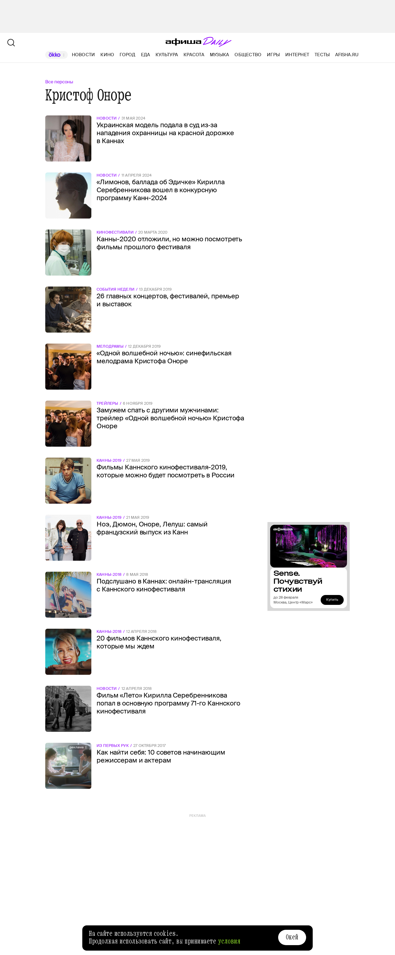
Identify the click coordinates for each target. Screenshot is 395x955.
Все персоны (59, 82)
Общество (248, 55)
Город (127, 55)
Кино (107, 55)
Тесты (322, 55)
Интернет (297, 55)
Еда (145, 55)
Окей (292, 937)
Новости (83, 55)
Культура (167, 55)
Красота (194, 55)
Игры (273, 55)
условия (229, 941)
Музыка (219, 55)
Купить (332, 599)
